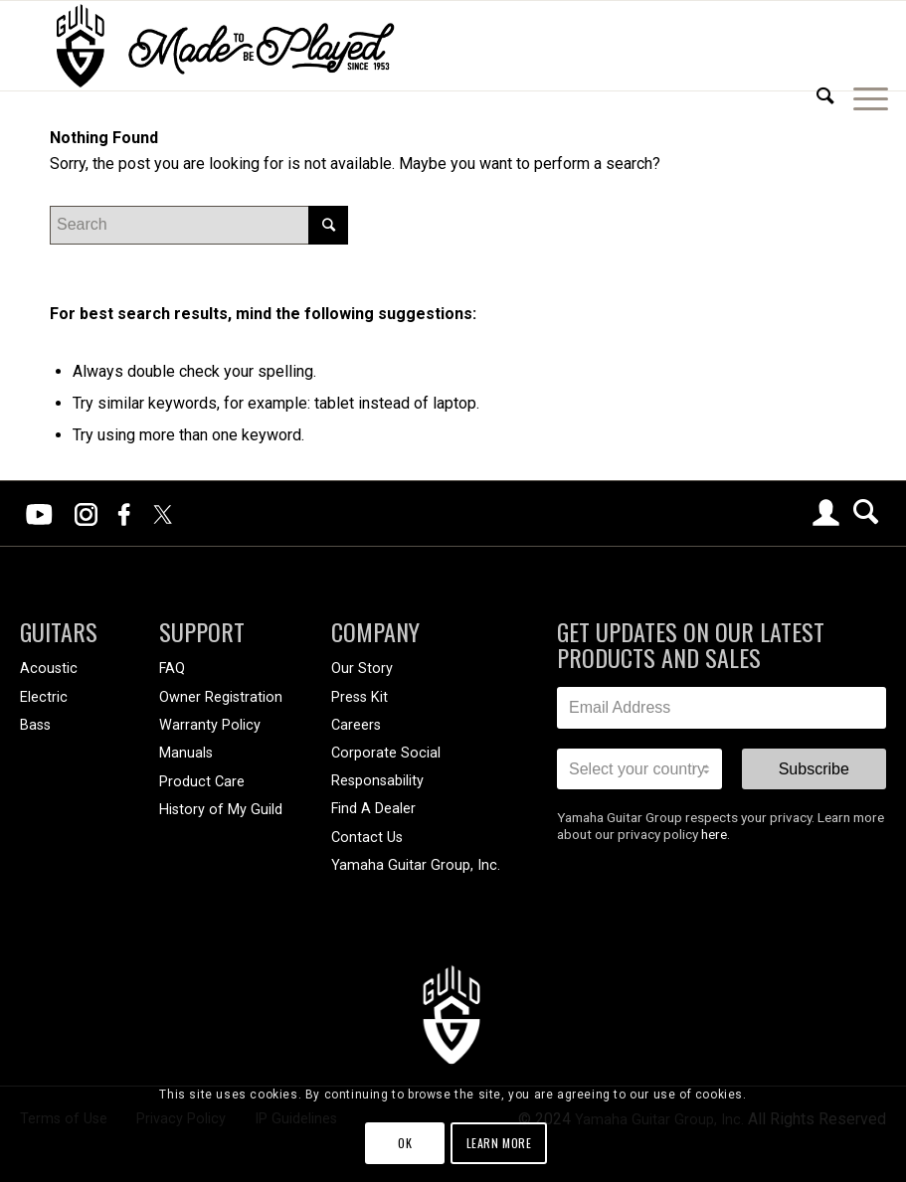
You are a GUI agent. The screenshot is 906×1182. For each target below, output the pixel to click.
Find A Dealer (373, 808)
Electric (44, 697)
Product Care (202, 781)
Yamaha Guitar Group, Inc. (415, 865)
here (714, 834)
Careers (356, 725)
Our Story (362, 668)
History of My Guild (220, 809)
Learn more (499, 1142)
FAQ (172, 668)
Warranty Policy (210, 725)
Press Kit (359, 697)
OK (405, 1142)
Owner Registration (220, 697)
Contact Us (367, 837)
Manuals (186, 753)
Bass (35, 725)
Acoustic (49, 668)
